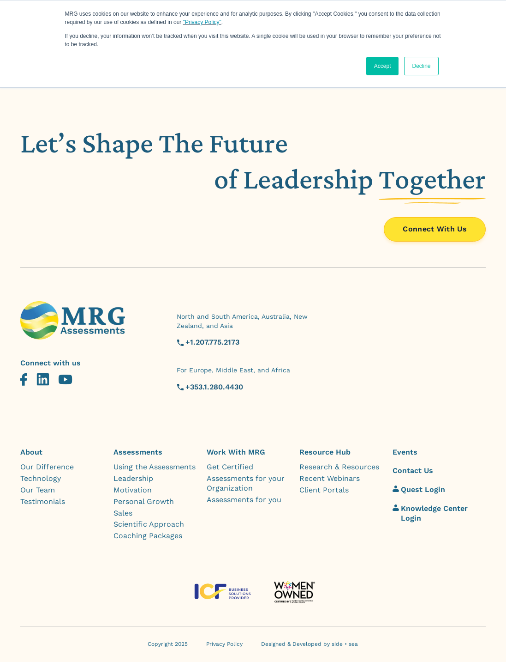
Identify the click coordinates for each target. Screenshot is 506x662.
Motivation (132, 490)
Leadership (133, 478)
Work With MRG (236, 452)
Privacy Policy (224, 644)
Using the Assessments (154, 466)
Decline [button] (421, 66)
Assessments (137, 452)
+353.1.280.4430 (214, 387)
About (31, 452)
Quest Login (419, 489)
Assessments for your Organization (246, 483)
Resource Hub (325, 452)
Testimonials (42, 501)
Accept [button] (382, 66)
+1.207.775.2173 (212, 342)
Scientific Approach (148, 524)
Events (405, 452)
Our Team (37, 490)
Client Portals (324, 490)
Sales (122, 513)
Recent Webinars (329, 478)
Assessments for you (244, 499)
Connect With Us (435, 229)
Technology (40, 478)
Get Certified (230, 466)
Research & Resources (339, 466)
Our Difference (47, 466)
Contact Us (413, 470)
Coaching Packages (147, 535)
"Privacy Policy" (202, 22)
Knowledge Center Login (430, 513)
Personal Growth (143, 501)
